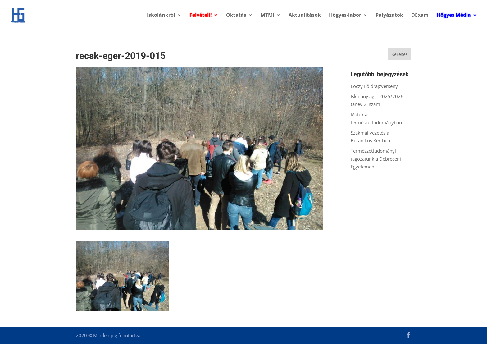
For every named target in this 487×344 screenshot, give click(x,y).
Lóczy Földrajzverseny (374, 86)
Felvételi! (200, 15)
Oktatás (236, 15)
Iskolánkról (161, 15)
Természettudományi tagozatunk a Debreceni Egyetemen (376, 159)
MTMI (267, 15)
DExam (420, 15)
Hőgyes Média (454, 15)
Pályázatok (389, 15)
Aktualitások (305, 15)
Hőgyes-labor (345, 15)
